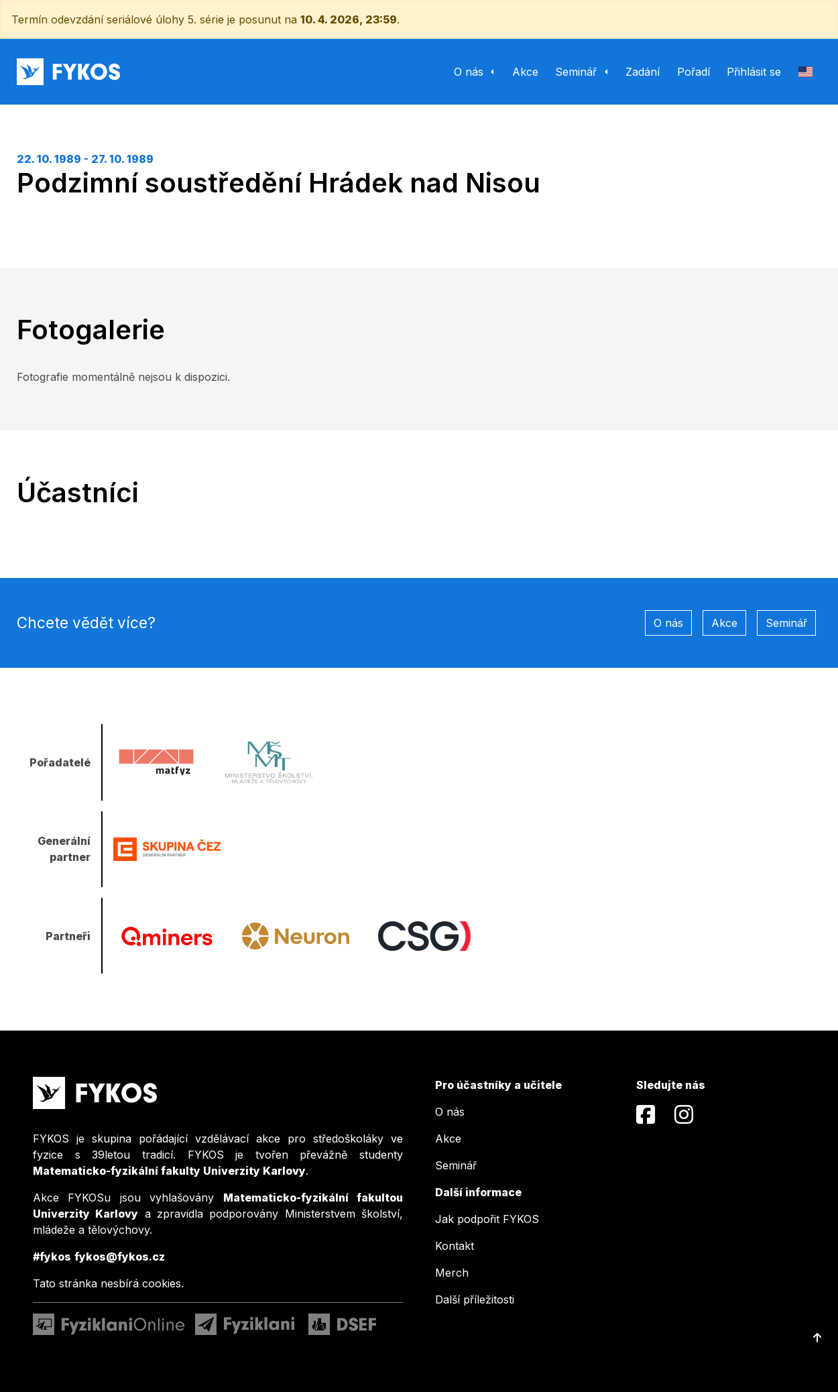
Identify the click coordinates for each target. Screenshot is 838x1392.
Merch (452, 1272)
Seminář (786, 623)
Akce (724, 623)
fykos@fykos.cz (119, 1256)
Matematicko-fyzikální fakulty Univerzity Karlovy (169, 1170)
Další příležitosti (474, 1299)
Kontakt (454, 1246)
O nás (668, 623)
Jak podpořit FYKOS (487, 1219)
